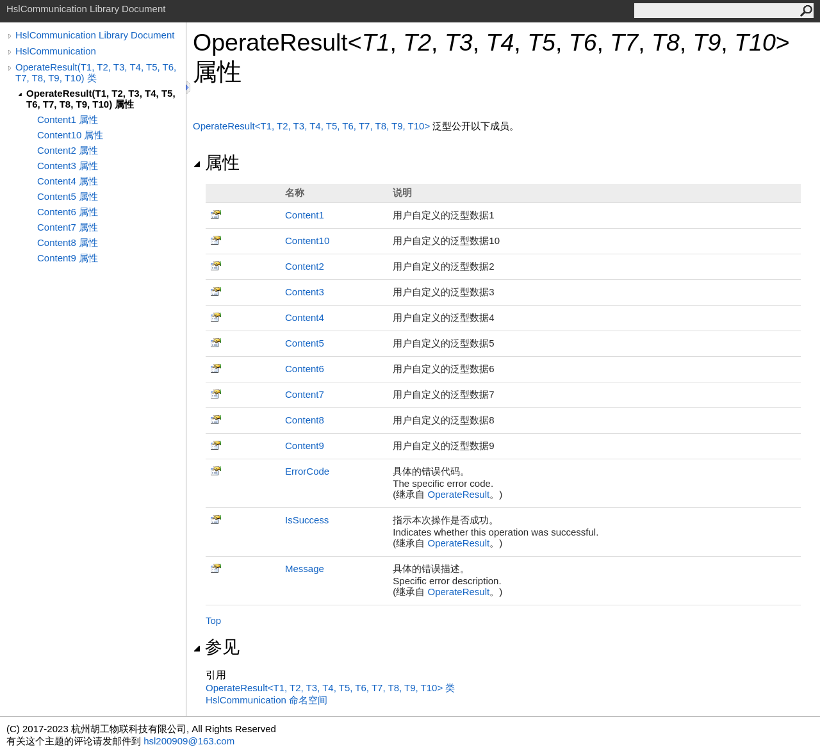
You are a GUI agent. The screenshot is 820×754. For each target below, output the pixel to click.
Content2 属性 (67, 150)
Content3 (304, 291)
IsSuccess (307, 519)
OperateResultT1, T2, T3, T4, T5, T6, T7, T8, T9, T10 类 (330, 687)
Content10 (307, 240)
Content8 (304, 419)
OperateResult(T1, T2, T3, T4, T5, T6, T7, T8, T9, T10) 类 (95, 72)
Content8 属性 (67, 242)
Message (304, 568)
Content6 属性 (67, 211)
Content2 (304, 266)
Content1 (304, 214)
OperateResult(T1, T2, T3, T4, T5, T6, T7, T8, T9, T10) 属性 (101, 99)
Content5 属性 (67, 196)
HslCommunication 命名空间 (266, 699)
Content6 (304, 368)
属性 (216, 162)
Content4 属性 (67, 181)
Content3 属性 (67, 165)
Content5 (304, 343)
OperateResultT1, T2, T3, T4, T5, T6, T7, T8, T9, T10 (312, 125)
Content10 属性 (70, 134)
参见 (216, 647)
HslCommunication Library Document (94, 34)
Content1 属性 (67, 119)
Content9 (304, 445)
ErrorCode (307, 471)
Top (213, 620)
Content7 (304, 394)
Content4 (304, 317)
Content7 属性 (67, 227)
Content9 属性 (67, 257)
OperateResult (459, 494)
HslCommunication (55, 50)
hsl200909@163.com (189, 740)
